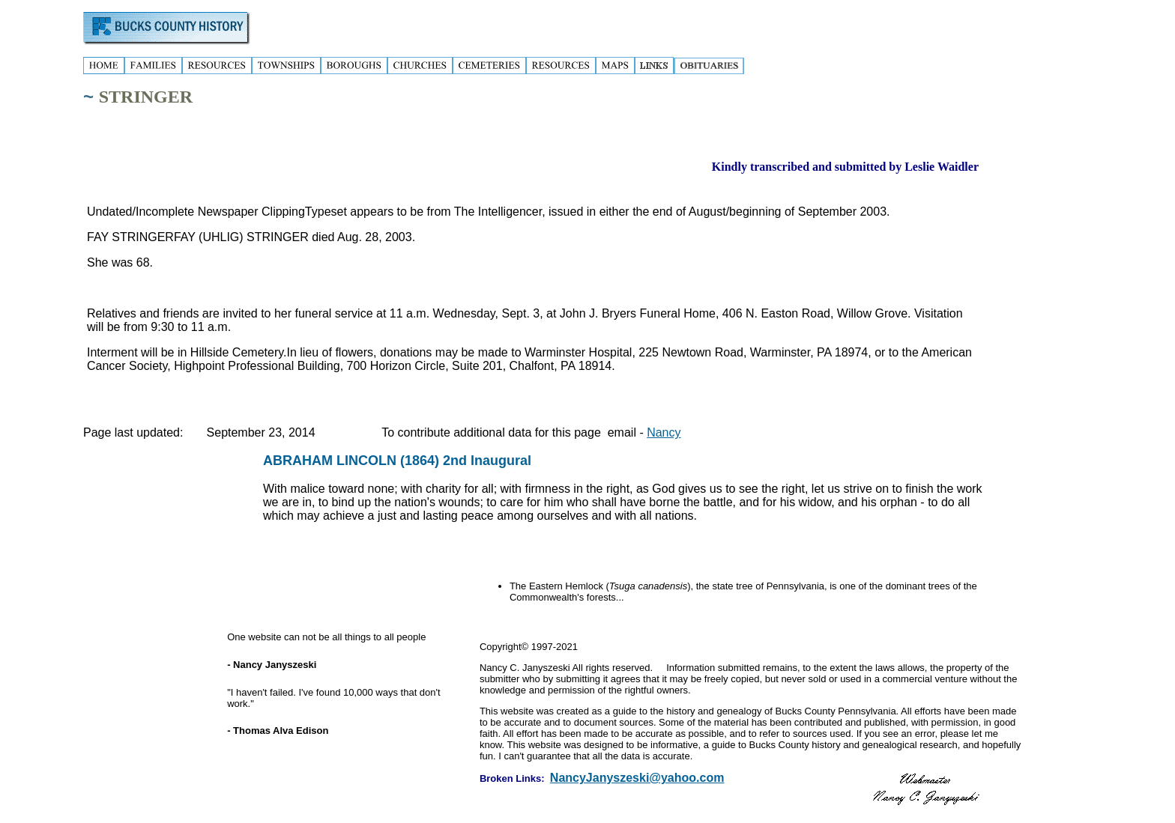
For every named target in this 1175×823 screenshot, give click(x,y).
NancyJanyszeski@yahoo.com (637, 777)
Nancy (663, 432)
